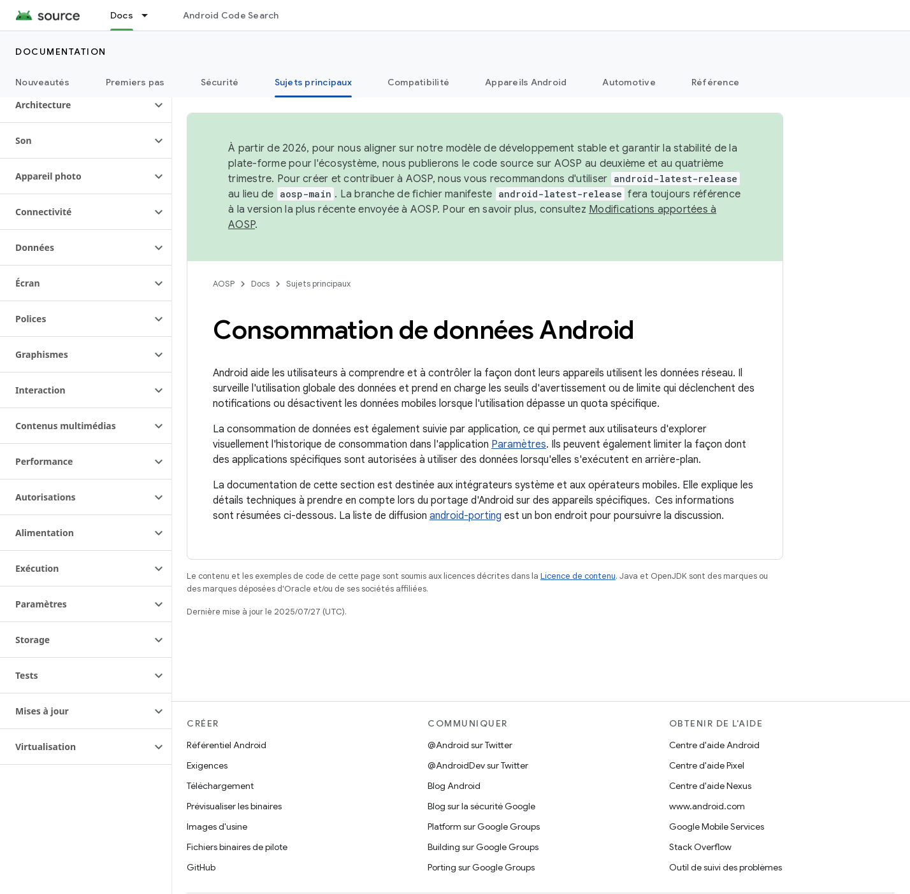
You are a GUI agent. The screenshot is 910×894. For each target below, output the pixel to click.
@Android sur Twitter (470, 745)
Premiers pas (135, 82)
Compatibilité (418, 82)
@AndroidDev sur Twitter (478, 765)
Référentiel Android (226, 745)
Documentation (60, 51)
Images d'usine (217, 826)
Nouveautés (42, 82)
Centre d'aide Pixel (706, 765)
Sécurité (220, 82)
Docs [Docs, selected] (121, 15)
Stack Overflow (700, 847)
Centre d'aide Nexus (710, 785)
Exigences (207, 765)
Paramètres (518, 444)
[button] (75, 105)
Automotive (629, 82)
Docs (260, 283)
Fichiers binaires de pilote (237, 847)
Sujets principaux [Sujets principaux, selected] (313, 82)
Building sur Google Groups (483, 847)
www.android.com (707, 806)
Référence (715, 82)
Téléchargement (220, 785)
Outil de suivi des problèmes (725, 867)
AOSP (224, 283)
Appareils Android (526, 82)
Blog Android (454, 785)
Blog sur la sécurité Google (481, 806)
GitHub (201, 867)
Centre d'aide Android (714, 745)
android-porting (466, 515)
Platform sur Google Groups (484, 826)
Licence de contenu (578, 576)
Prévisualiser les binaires (234, 806)
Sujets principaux (318, 283)
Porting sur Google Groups (481, 867)
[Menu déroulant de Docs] (150, 15)
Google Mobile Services (716, 826)
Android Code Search (231, 15)
